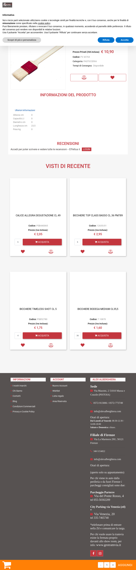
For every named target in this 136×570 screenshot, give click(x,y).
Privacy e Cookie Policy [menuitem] (23, 411)
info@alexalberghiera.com (107, 411)
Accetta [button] (125, 40)
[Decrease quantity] (101, 565)
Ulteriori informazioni (25, 110)
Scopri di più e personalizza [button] (21, 40)
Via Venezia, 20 (104, 514)
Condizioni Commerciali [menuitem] (23, 406)
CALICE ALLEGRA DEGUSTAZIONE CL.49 (38, 215)
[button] (38, 62)
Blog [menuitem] (14, 401)
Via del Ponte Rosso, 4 (109, 496)
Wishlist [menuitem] (55, 390)
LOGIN (86, 149)
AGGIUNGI (125, 565)
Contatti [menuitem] (16, 396)
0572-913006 (100, 402)
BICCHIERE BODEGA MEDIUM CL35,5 (97, 309)
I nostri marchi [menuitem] (18, 385)
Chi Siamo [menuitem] (16, 390)
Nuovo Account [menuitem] (58, 385)
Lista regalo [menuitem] (57, 396)
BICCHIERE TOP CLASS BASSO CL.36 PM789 (98, 215)
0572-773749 (116, 402)
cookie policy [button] (44, 23)
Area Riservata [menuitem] (58, 401)
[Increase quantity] (113, 565)
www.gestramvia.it (108, 545)
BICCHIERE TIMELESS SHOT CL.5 (38, 309)
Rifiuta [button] (106, 40)
